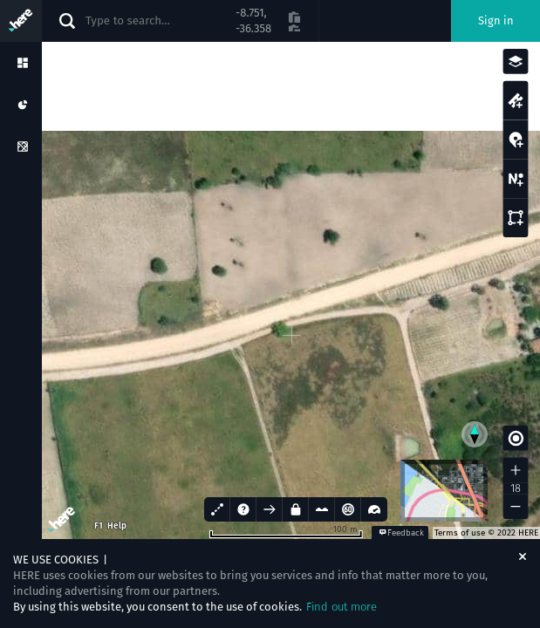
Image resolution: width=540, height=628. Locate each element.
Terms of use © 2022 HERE (486, 533)
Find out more (341, 606)
